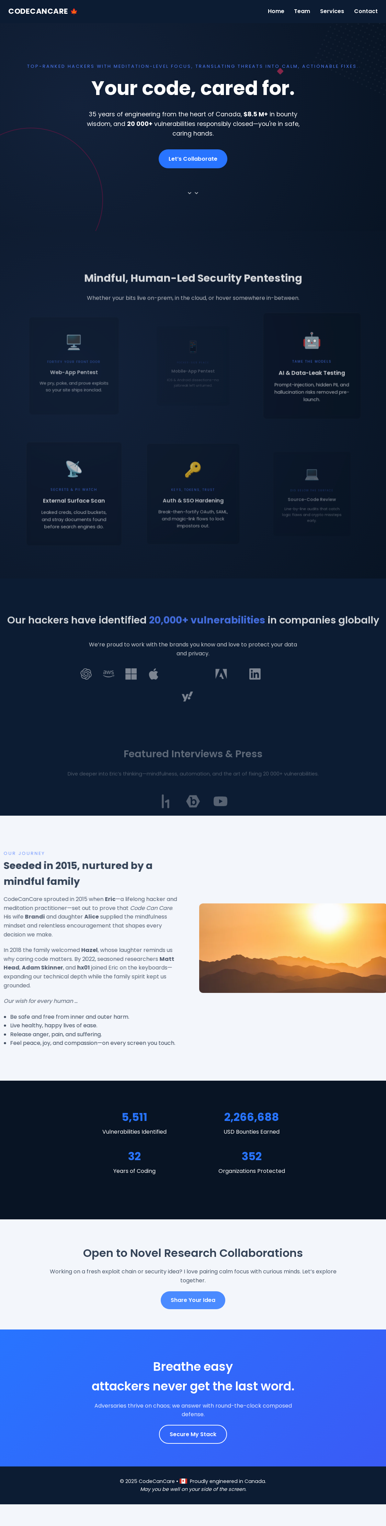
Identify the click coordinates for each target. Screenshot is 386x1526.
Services (332, 11)
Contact (366, 11)
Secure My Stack (193, 1434)
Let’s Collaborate (193, 159)
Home (276, 11)
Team (302, 11)
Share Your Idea (193, 1300)
